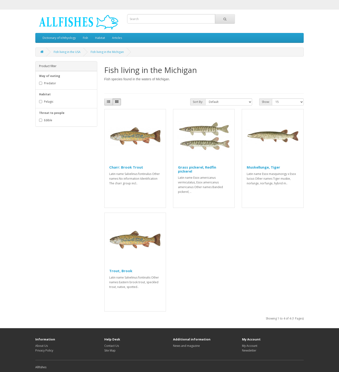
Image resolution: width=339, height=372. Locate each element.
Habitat (100, 38)
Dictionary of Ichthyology (59, 38)
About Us (41, 346)
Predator (47, 83)
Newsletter (249, 350)
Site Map (110, 350)
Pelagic (46, 102)
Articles (117, 38)
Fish (85, 38)
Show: (266, 102)
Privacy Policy (44, 350)
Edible (45, 120)
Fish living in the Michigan (107, 52)
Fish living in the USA (67, 52)
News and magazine (186, 346)
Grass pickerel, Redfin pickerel (197, 169)
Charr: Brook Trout (126, 167)
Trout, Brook (120, 270)
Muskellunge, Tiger (263, 167)
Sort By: (198, 102)
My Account (249, 346)
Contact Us (111, 346)
